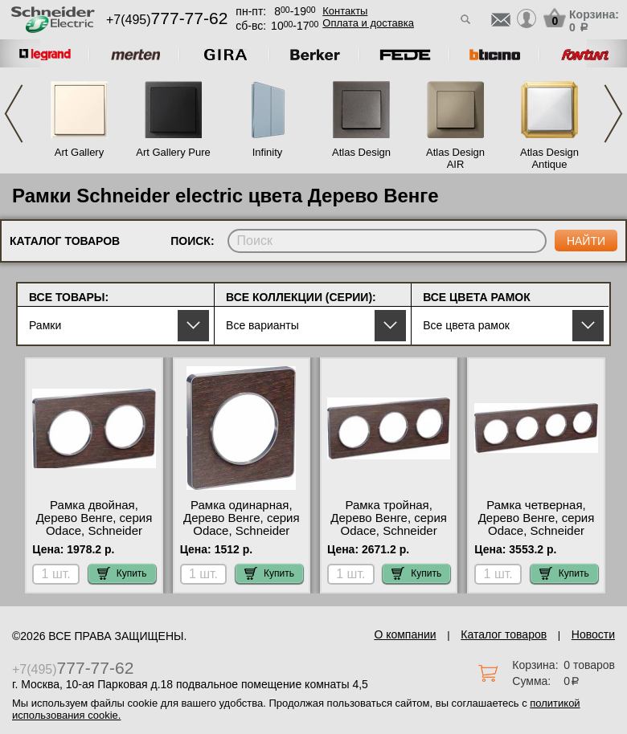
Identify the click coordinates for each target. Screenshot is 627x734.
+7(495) (166, 20)
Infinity (267, 152)
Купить (122, 573)
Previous (13, 113)
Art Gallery (79, 152)
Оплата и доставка (368, 23)
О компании (405, 634)
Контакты (344, 11)
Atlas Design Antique (549, 158)
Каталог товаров (504, 634)
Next (613, 113)
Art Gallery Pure (173, 152)
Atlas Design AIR (455, 158)
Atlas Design (361, 152)
